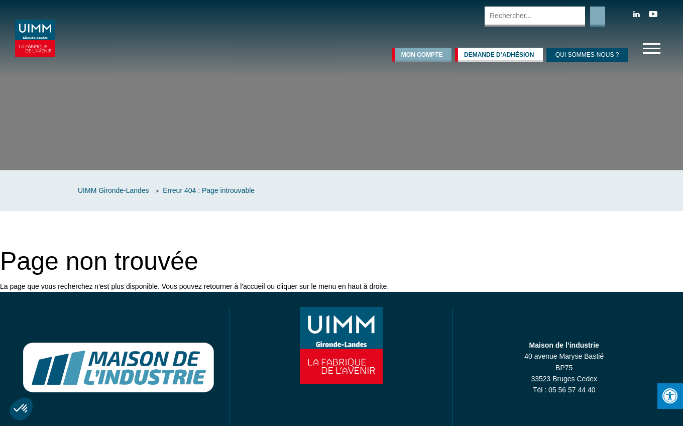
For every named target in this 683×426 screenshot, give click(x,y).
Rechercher (597, 17)
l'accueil (252, 286)
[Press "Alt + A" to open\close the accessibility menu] (670, 396)
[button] (21, 409)
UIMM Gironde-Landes (113, 190)
